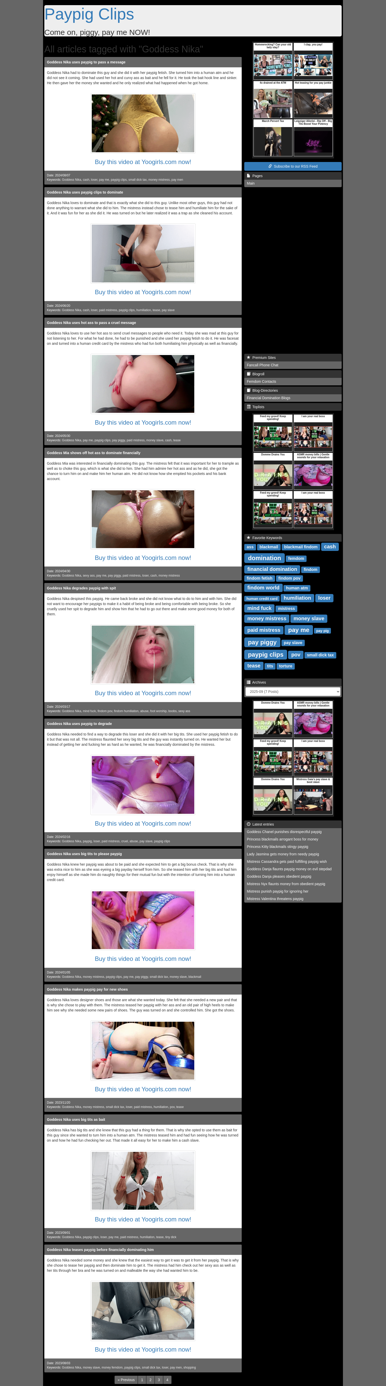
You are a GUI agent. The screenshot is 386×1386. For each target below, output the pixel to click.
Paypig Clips (89, 14)
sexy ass (89, 575)
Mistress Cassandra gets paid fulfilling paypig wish (287, 861)
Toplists (255, 407)
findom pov (105, 711)
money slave (155, 440)
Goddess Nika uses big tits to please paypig (84, 854)
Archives (256, 682)
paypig (87, 841)
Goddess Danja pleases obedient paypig (279, 876)
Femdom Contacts (261, 381)
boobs (172, 711)
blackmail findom (301, 547)
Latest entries (260, 824)
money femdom (112, 1367)
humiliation (143, 310)
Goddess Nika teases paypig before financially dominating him (100, 1250)
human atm (297, 588)
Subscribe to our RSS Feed (293, 166)
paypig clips (119, 179)
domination (264, 557)
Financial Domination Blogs (268, 398)
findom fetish (259, 578)
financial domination (272, 569)
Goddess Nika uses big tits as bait (76, 1119)
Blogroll (255, 374)
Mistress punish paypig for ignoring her (277, 891)
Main (251, 183)
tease (156, 310)
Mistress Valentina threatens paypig (275, 899)
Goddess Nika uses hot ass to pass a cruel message (91, 323)
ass (250, 547)
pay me (104, 179)
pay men (177, 179)
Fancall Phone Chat (262, 365)
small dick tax (137, 179)
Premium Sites (261, 358)
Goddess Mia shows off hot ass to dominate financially (93, 453)
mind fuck (89, 711)
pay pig (322, 630)
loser (94, 179)
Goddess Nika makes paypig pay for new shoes (87, 989)
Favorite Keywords (264, 538)
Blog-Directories (262, 390)
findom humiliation (126, 711)
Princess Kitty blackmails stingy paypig (277, 847)
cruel (124, 841)
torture (285, 666)
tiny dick (170, 1237)
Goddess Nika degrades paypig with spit (81, 588)
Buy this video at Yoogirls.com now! (143, 161)
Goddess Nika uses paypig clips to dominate (85, 192)
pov (172, 1107)
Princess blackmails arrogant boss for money (282, 839)
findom (310, 569)
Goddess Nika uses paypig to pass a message (86, 62)
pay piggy (118, 440)
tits (270, 666)
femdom (296, 558)
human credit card (261, 598)
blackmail (194, 977)
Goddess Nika (71, 179)
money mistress (159, 179)
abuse (144, 711)
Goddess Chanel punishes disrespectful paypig (284, 832)
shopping (190, 1367)
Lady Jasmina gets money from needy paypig (283, 854)
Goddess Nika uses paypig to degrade (79, 724)
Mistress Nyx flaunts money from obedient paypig (286, 884)
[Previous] (126, 1379)
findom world (263, 587)
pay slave (168, 310)
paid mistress (108, 310)
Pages (254, 176)
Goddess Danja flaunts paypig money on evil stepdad (289, 869)
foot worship (158, 711)
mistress (286, 608)
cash (86, 179)
